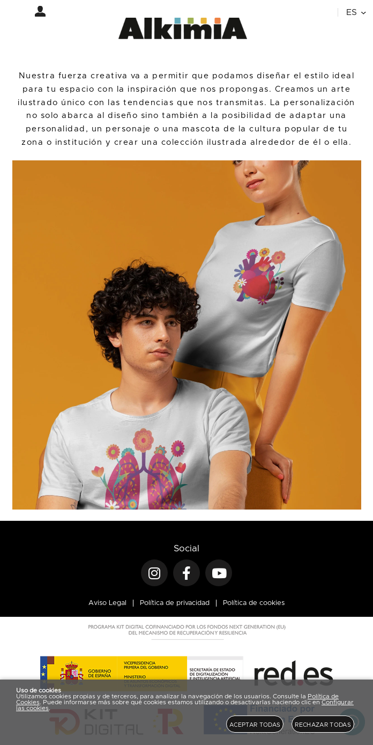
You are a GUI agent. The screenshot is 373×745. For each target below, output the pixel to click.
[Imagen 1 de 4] (186, 335)
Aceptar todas (254, 725)
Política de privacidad (175, 603)
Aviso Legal (107, 603)
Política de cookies (254, 603)
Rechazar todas (323, 725)
